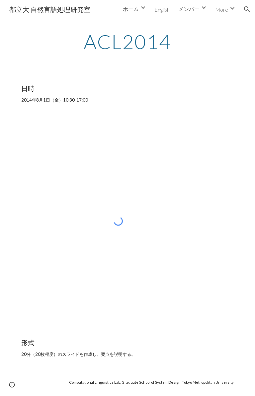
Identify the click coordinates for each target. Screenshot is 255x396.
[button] (247, 9)
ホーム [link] (131, 9)
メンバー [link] (189, 9)
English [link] (162, 9)
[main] (127, 41)
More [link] (221, 9)
